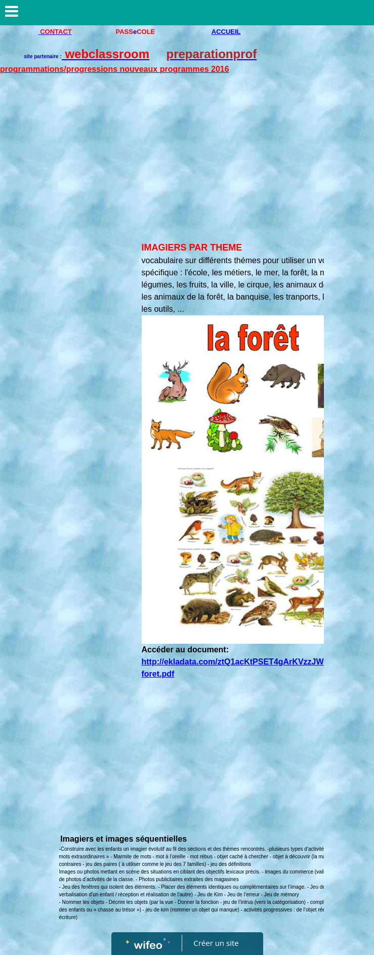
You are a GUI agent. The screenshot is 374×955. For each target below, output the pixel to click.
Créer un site (215, 943)
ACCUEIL (226, 31)
